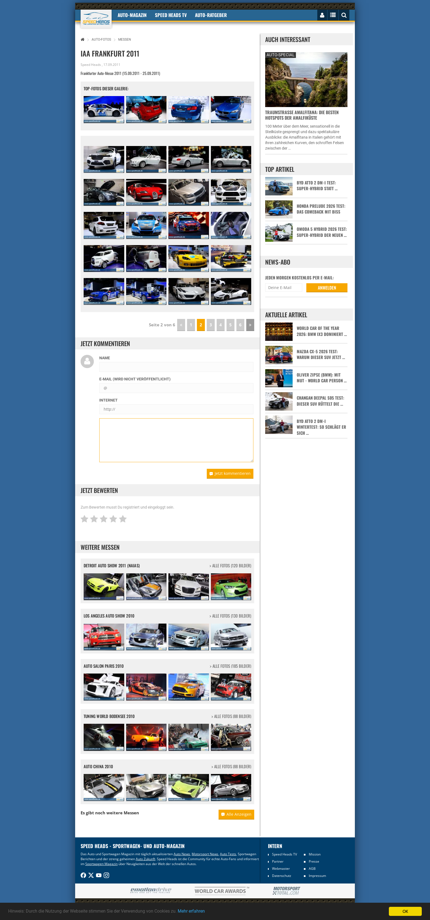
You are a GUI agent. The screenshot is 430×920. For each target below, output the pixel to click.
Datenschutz (281, 875)
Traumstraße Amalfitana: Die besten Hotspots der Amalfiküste (302, 115)
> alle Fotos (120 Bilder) (230, 565)
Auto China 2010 (98, 766)
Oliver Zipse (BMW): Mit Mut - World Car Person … (322, 377)
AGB (312, 868)
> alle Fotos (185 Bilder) (230, 666)
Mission (315, 854)
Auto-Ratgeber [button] (211, 15)
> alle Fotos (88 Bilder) (231, 716)
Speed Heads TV (284, 854)
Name (104, 358)
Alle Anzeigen (236, 814)
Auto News (182, 854)
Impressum (317, 875)
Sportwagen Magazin (101, 864)
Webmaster (281, 868)
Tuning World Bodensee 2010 (109, 716)
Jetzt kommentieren (230, 473)
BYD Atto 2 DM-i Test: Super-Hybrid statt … (317, 185)
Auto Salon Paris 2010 (104, 666)
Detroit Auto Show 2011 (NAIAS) (112, 565)
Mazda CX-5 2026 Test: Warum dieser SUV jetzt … (321, 354)
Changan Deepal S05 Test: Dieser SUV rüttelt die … (320, 400)
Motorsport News (205, 854)
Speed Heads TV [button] (171, 15)
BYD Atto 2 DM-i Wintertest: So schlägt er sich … (321, 427)
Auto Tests (228, 854)
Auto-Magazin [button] (132, 15)
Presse (314, 861)
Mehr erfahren (204, 911)
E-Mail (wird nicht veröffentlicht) (135, 379)
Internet (108, 400)
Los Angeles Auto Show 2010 (109, 616)
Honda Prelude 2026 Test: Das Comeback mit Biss (321, 209)
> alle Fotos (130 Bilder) (230, 615)
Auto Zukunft (145, 859)
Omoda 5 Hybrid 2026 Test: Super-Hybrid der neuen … (322, 232)
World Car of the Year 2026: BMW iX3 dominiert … (322, 331)
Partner (278, 861)
